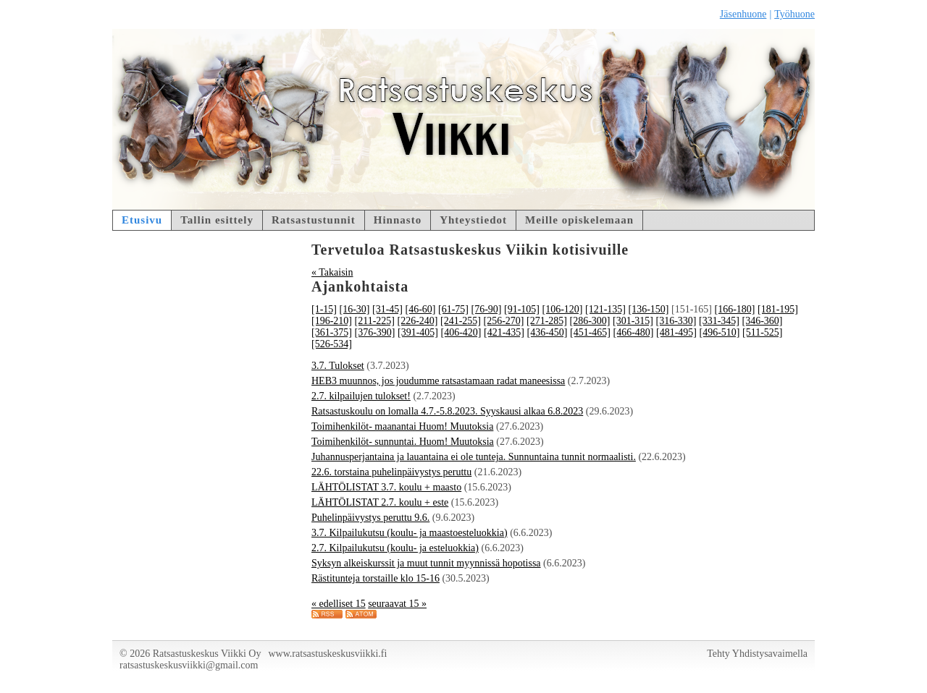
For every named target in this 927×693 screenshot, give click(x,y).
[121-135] (605, 309)
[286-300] (589, 320)
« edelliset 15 (338, 603)
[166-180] (735, 309)
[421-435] (504, 332)
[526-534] (331, 344)
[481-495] (676, 332)
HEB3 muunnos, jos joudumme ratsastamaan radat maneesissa (438, 380)
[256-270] (503, 320)
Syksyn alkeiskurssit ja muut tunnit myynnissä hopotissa (426, 563)
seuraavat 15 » (397, 603)
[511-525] (762, 332)
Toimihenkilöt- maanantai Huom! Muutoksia (402, 426)
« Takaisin (332, 272)
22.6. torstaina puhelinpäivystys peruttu (391, 472)
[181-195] (778, 309)
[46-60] (421, 309)
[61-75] (453, 309)
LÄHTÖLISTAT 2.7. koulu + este (379, 502)
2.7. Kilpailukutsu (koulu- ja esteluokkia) (395, 548)
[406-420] (461, 332)
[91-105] (522, 309)
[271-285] (547, 320)
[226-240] (417, 320)
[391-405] (418, 332)
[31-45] (387, 309)
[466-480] (633, 332)
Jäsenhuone (743, 14)
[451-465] (590, 332)
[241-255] (460, 320)
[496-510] (720, 332)
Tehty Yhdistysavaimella (757, 653)
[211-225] (375, 320)
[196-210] (331, 320)
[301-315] (633, 320)
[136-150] (649, 309)
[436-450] (547, 332)
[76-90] (486, 309)
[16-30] (355, 309)
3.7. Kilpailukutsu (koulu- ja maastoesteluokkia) (409, 532)
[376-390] (375, 332)
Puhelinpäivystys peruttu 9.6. (370, 517)
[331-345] (719, 320)
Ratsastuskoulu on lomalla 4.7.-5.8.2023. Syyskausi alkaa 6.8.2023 (447, 411)
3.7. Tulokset (337, 365)
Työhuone (794, 14)
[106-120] (562, 309)
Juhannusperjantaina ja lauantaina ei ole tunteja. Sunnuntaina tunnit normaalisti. (473, 456)
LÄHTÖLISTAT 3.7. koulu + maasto (386, 487)
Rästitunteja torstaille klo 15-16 (375, 578)
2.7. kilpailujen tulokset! (361, 396)
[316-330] (675, 320)
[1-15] (324, 309)
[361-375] (331, 332)
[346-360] (762, 320)
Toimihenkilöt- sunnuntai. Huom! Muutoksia (402, 441)
